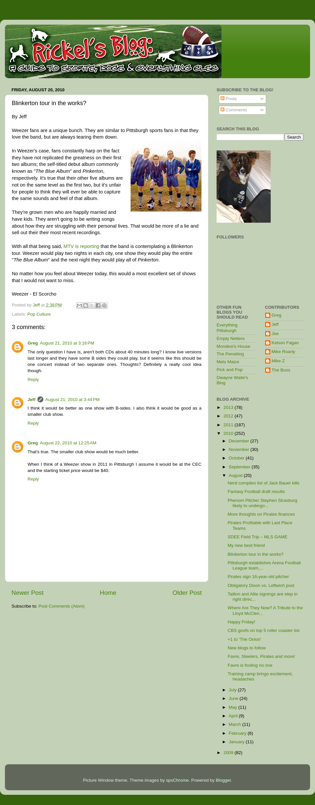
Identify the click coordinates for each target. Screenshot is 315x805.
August (236, 475)
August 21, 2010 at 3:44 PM (72, 399)
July (233, 689)
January (237, 741)
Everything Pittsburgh (227, 328)
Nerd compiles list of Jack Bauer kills (264, 483)
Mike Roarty (283, 351)
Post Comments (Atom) (62, 606)
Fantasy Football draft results (256, 491)
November (239, 449)
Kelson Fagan (285, 342)
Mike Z (278, 360)
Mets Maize (228, 361)
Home (108, 592)
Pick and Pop (230, 369)
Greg (33, 343)
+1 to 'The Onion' (244, 639)
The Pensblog (230, 353)
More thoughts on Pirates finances (261, 514)
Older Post (187, 592)
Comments (233, 109)
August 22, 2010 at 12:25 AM (68, 442)
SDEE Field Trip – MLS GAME (257, 536)
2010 (229, 433)
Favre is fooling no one (250, 665)
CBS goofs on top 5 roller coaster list (264, 630)
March (235, 724)
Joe (275, 333)
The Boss (281, 370)
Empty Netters (231, 338)
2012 (229, 416)
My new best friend (246, 545)
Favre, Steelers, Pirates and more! (261, 656)
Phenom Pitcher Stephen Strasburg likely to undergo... (262, 503)
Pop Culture (39, 314)
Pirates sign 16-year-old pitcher (258, 576)
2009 (229, 752)
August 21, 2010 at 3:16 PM (67, 343)
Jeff (31, 399)
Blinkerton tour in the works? (256, 554)
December (239, 440)
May (233, 707)
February (238, 733)
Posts (228, 98)
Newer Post (27, 592)
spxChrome (177, 780)
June (234, 698)
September (240, 466)
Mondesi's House (233, 346)
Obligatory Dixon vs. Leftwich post (261, 585)
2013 (229, 407)
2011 (229, 424)
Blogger (223, 780)
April (234, 715)
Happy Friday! (241, 621)
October (237, 458)
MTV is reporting (81, 246)
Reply (33, 379)
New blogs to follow (247, 647)
